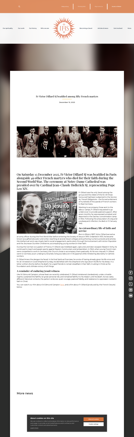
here (62, 285)
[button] (7, 28)
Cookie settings (93, 424)
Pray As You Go (99, 6)
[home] (64, 28)
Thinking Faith (82, 6)
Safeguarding (65, 6)
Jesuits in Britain (116, 6)
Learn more (34, 428)
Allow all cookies (93, 419)
